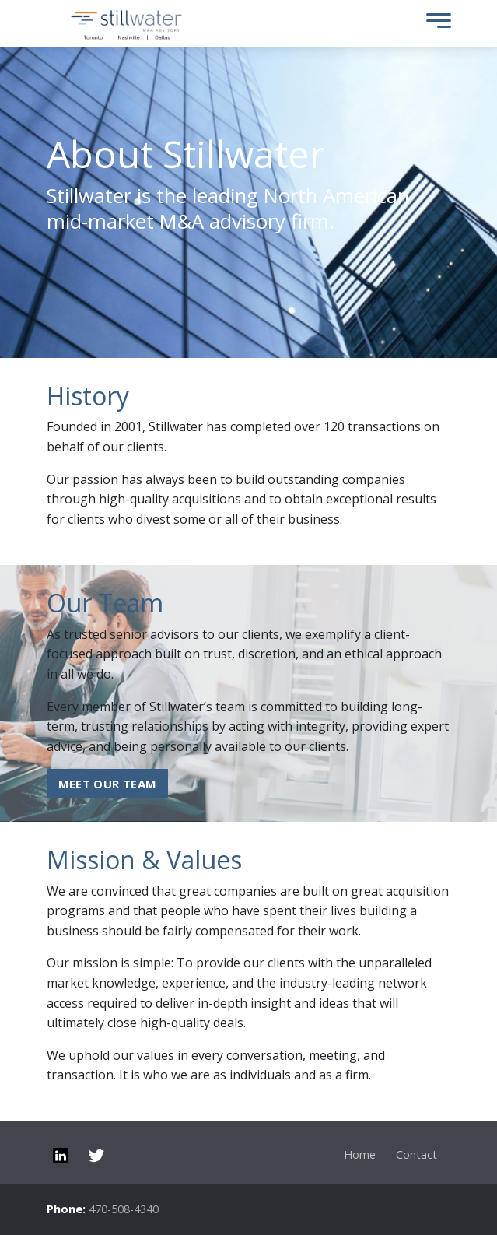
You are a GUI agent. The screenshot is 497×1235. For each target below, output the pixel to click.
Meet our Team (107, 783)
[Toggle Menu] (434, 23)
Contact (416, 1154)
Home (360, 1154)
